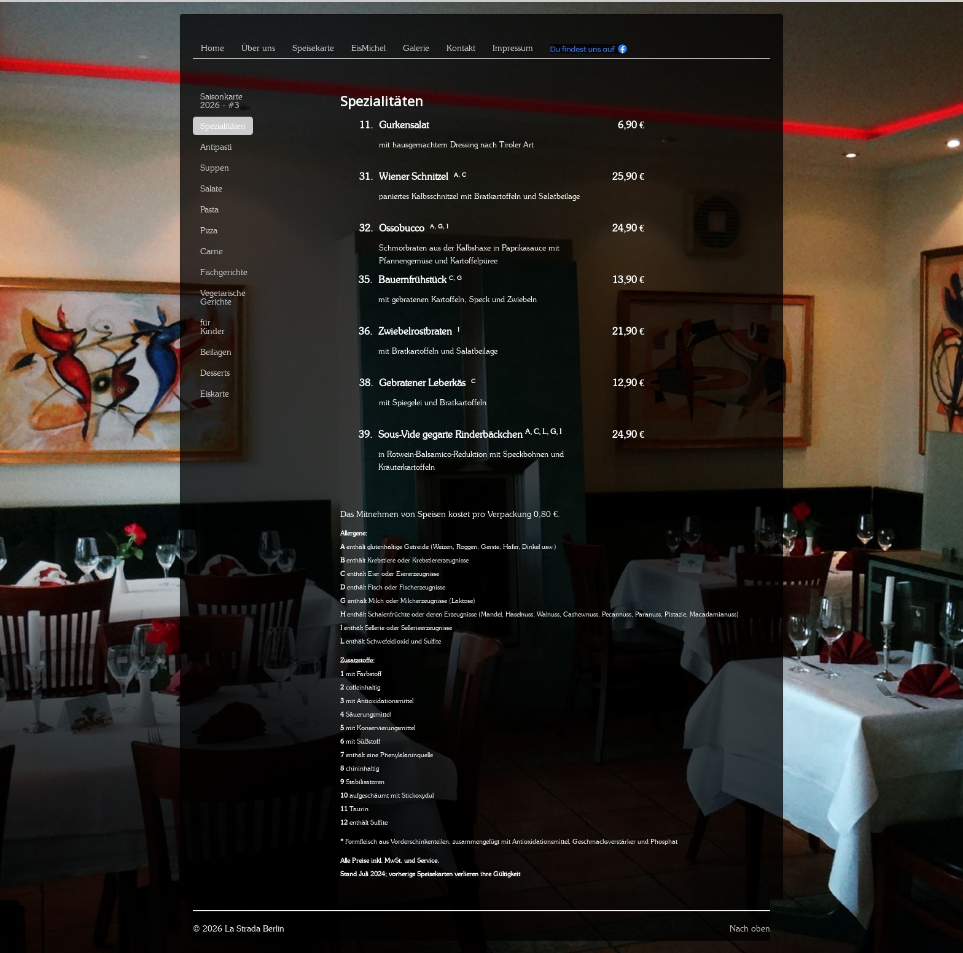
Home (212, 47)
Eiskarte (214, 393)
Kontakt (460, 47)
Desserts (215, 372)
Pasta (209, 209)
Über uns (258, 47)
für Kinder (212, 326)
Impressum (513, 47)
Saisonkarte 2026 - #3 (221, 101)
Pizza (208, 230)
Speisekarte (313, 47)
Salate (211, 188)
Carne (211, 251)
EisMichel (368, 47)
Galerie (416, 47)
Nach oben (750, 928)
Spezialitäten (223, 125)
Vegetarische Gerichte (223, 297)
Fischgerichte (224, 272)
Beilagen (216, 351)
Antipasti (216, 146)
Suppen (214, 167)
